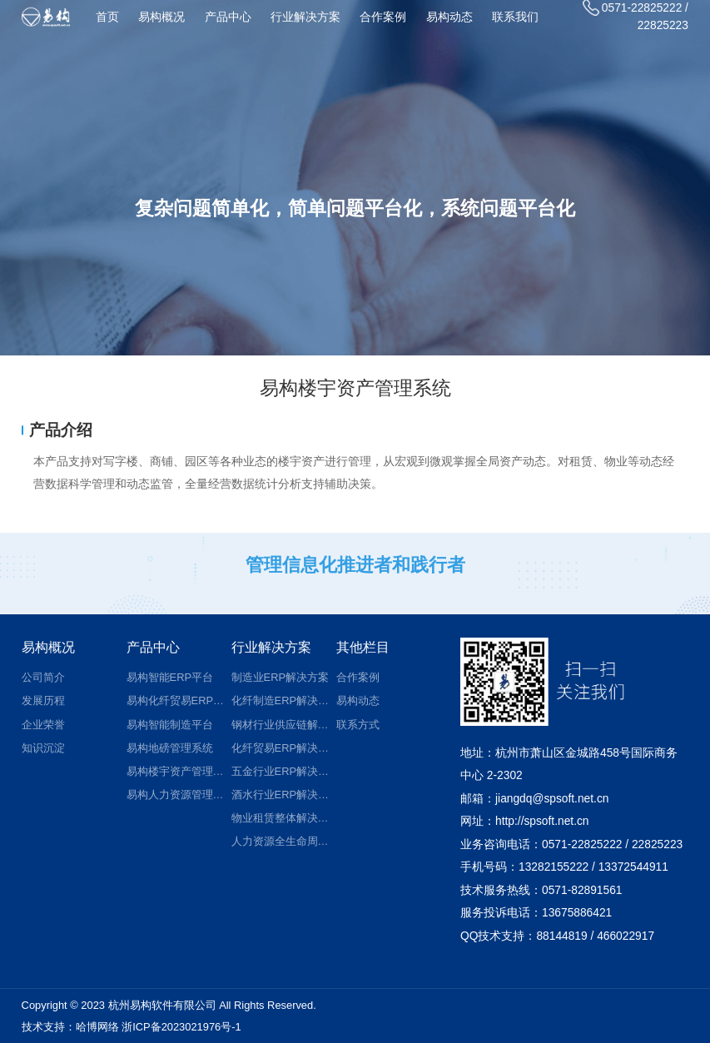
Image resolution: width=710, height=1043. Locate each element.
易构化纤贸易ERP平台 (176, 700)
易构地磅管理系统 (170, 748)
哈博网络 (97, 1027)
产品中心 (228, 17)
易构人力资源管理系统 (176, 794)
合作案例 (383, 17)
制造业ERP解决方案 (280, 677)
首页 (107, 17)
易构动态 (449, 17)
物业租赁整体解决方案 (280, 818)
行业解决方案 (305, 17)
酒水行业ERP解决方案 (280, 794)
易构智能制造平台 (170, 724)
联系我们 (515, 17)
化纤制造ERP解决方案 (280, 700)
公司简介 (43, 677)
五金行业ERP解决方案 (280, 771)
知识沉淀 (43, 748)
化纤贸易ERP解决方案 (280, 748)
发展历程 (43, 700)
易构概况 (161, 17)
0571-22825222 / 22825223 (635, 16)
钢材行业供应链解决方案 (280, 724)
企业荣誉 (43, 724)
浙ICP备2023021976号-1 (181, 1027)
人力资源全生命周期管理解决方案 (280, 841)
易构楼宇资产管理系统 (176, 771)
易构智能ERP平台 (170, 677)
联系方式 (358, 724)
